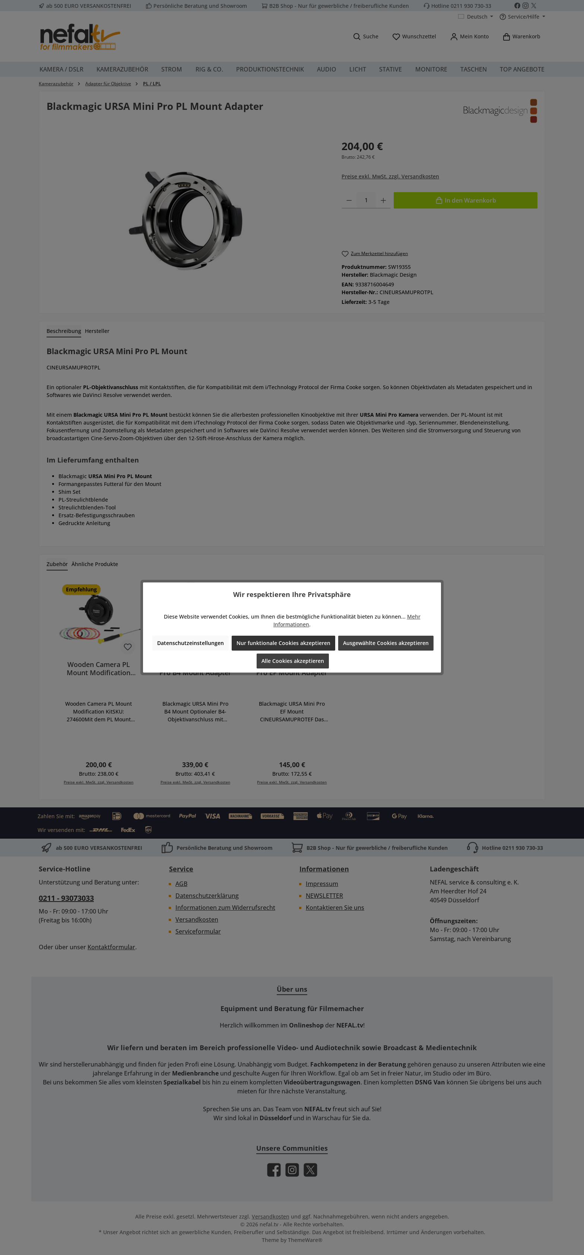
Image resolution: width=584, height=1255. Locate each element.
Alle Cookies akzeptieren (292, 660)
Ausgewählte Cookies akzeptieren (386, 642)
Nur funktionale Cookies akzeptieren (283, 642)
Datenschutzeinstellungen (190, 642)
